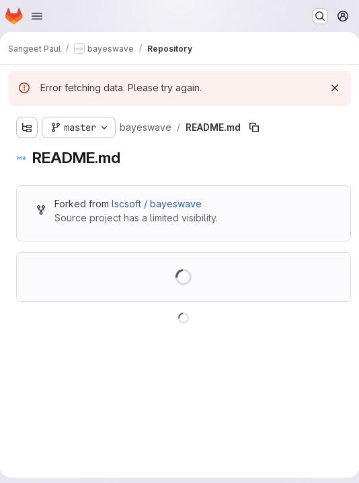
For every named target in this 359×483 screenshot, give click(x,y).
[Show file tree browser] (27, 127)
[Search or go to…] (320, 16)
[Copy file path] (254, 127)
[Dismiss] (335, 88)
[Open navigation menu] (37, 16)
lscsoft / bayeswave (157, 203)
